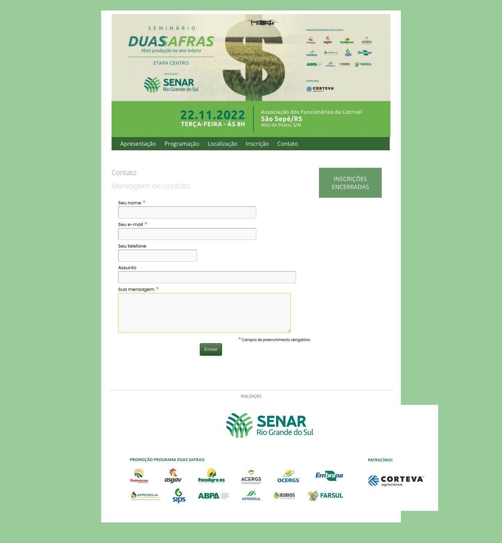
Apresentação (138, 144)
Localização (222, 144)
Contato (287, 144)
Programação (182, 144)
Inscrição (257, 144)
